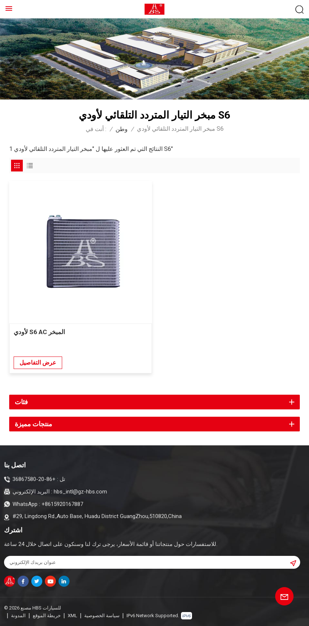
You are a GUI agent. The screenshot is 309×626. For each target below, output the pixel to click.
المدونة (18, 615)
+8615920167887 (62, 504)
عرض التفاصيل (37, 362)
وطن (122, 129)
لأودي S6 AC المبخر (39, 332)
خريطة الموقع (47, 615)
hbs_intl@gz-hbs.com (80, 491)
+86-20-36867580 (34, 479)
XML (72, 615)
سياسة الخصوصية (102, 615)
